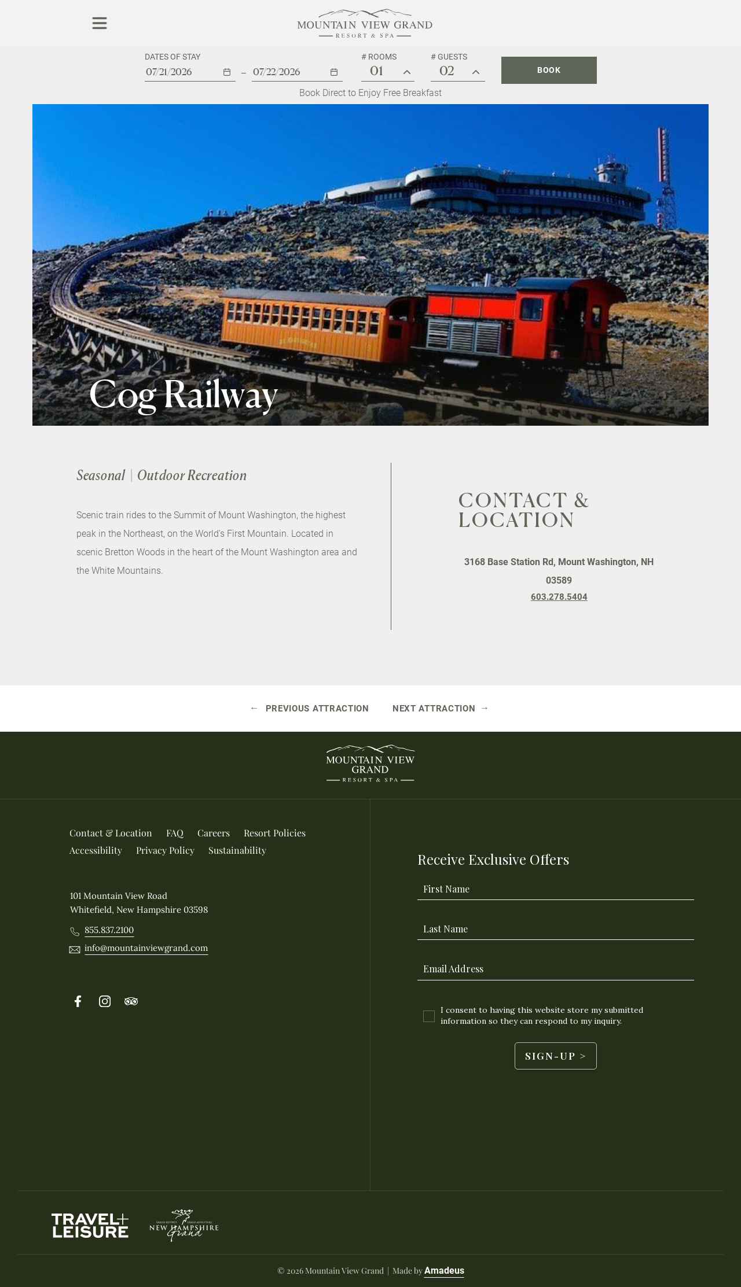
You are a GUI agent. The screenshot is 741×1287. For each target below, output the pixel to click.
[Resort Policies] (275, 833)
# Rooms (379, 56)
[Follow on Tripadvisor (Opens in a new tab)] (131, 1002)
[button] (190, 67)
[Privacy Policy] (165, 850)
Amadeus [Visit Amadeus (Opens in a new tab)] (444, 1270)
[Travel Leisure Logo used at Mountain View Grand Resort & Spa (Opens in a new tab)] (90, 1225)
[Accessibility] (95, 850)
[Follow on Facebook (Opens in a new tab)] (78, 1002)
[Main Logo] (365, 23)
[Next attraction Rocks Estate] (441, 708)
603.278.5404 (559, 597)
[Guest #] (475, 72)
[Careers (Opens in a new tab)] (213, 833)
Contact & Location (524, 510)
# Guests (449, 56)
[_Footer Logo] (370, 765)
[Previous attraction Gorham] (310, 708)
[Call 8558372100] (109, 930)
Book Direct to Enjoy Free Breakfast (370, 92)
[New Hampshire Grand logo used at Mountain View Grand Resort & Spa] (183, 1225)
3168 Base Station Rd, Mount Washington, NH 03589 (559, 571)
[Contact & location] (110, 833)
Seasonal (100, 475)
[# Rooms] (406, 72)
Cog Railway (183, 394)
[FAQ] (175, 833)
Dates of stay (172, 56)
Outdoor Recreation (192, 475)
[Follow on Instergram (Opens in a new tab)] (104, 1002)
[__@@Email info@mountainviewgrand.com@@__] (146, 948)
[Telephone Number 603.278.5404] (559, 597)
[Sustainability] (237, 850)
